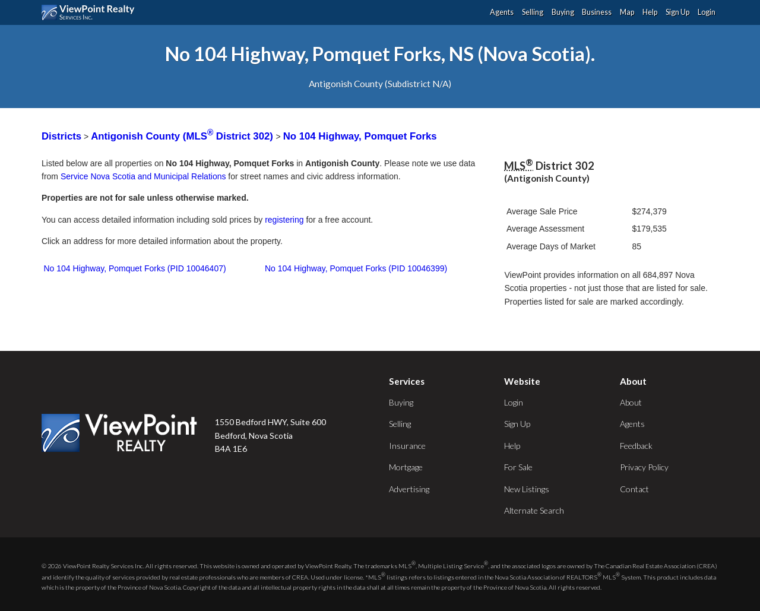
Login (706, 12)
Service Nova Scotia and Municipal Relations (143, 176)
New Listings (526, 489)
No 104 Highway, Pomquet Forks (360, 136)
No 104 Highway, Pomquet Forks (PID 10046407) (135, 268)
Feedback (636, 446)
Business (597, 12)
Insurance (407, 446)
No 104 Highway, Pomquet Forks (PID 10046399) (356, 268)
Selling (532, 12)
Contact (634, 489)
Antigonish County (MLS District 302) (183, 136)
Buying (563, 12)
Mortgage (406, 467)
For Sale (518, 467)
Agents (502, 12)
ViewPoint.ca (91, 12)
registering (284, 219)
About (631, 402)
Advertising (409, 489)
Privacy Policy (644, 467)
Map (627, 12)
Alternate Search (534, 510)
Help (649, 12)
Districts (61, 136)
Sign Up (677, 12)
